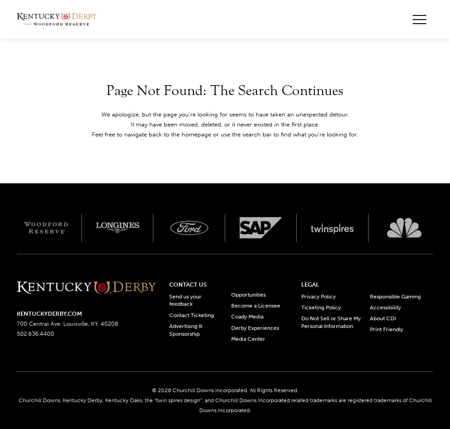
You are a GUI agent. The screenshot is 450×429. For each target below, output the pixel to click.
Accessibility (385, 307)
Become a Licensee (255, 306)
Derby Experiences (255, 328)
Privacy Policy (318, 296)
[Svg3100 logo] (404, 227)
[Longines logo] (118, 227)
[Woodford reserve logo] (46, 227)
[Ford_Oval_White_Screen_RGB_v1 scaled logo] (189, 228)
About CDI (383, 318)
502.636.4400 (35, 333)
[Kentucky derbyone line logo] (86, 289)
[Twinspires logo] (332, 227)
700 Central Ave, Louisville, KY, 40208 (67, 323)
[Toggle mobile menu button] (419, 19)
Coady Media (247, 316)
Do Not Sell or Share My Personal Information (331, 322)
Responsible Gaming (395, 296)
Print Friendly (386, 329)
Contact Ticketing (191, 315)
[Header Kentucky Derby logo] (56, 19)
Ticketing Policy (321, 307)
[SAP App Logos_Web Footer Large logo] (261, 227)
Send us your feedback (185, 300)
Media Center (248, 339)
